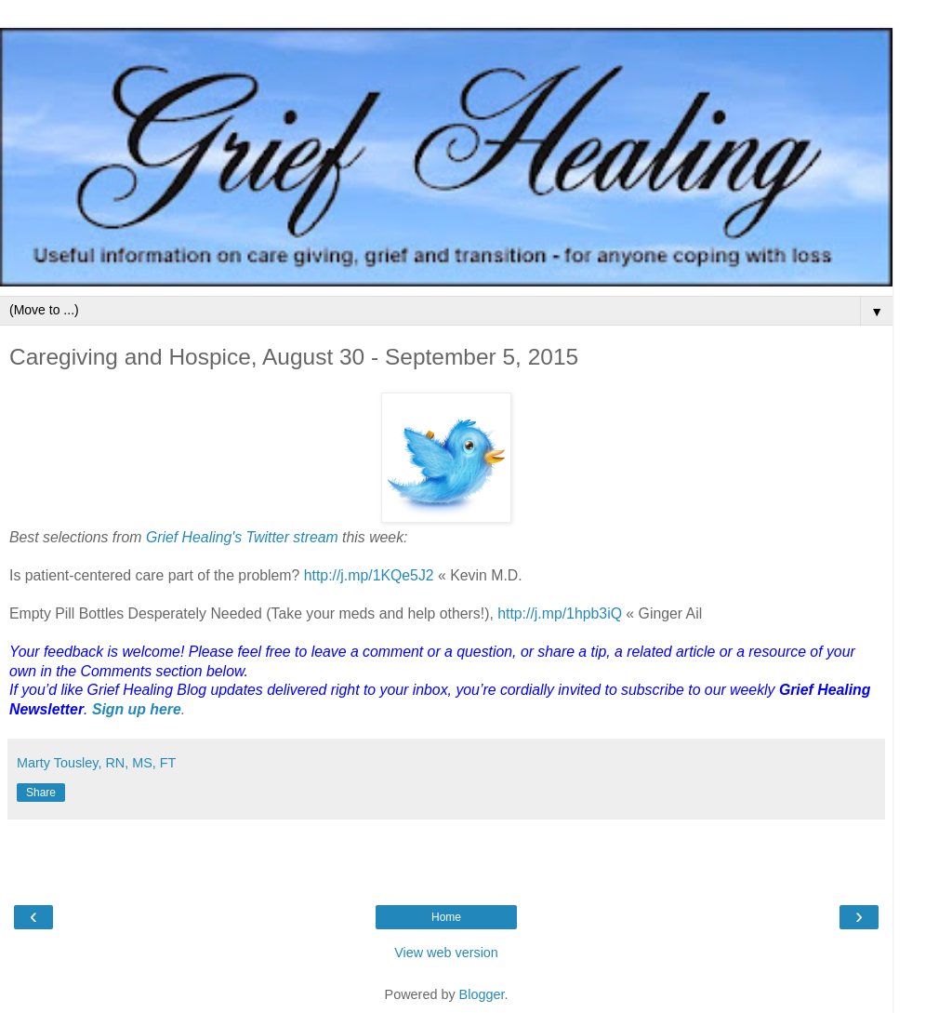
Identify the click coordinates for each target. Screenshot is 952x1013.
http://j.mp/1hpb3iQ (559, 613)
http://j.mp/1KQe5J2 (369, 575)
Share (41, 792)
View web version (446, 952)
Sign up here (136, 709)
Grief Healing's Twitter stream (242, 537)
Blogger (482, 994)
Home (446, 917)
